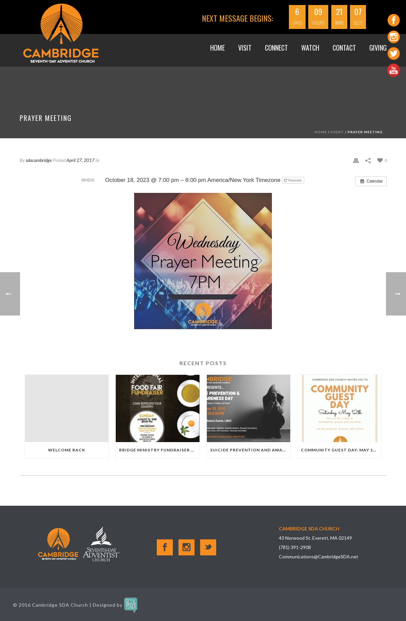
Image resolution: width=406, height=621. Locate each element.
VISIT (245, 48)
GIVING (378, 48)
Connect (276, 48)
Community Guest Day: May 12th (341, 449)
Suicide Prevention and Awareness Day (250, 449)
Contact (344, 48)
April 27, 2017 (80, 160)
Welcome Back (66, 449)
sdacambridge (39, 160)
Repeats (293, 180)
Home (217, 48)
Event (337, 132)
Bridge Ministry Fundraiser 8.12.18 (159, 449)
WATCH (310, 48)
